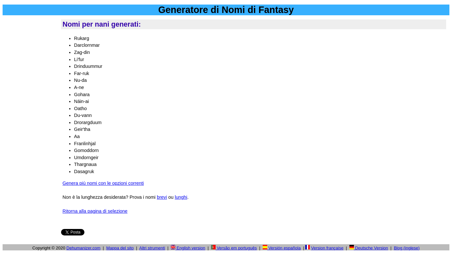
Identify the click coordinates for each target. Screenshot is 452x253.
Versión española (282, 248)
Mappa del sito (120, 248)
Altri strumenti (152, 248)
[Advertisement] (30, 116)
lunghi (181, 197)
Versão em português (234, 248)
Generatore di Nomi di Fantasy (226, 10)
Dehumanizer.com (84, 248)
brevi (162, 197)
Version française (327, 248)
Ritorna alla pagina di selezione (95, 211)
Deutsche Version (368, 248)
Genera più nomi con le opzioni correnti (103, 183)
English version (188, 248)
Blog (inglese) (407, 248)
